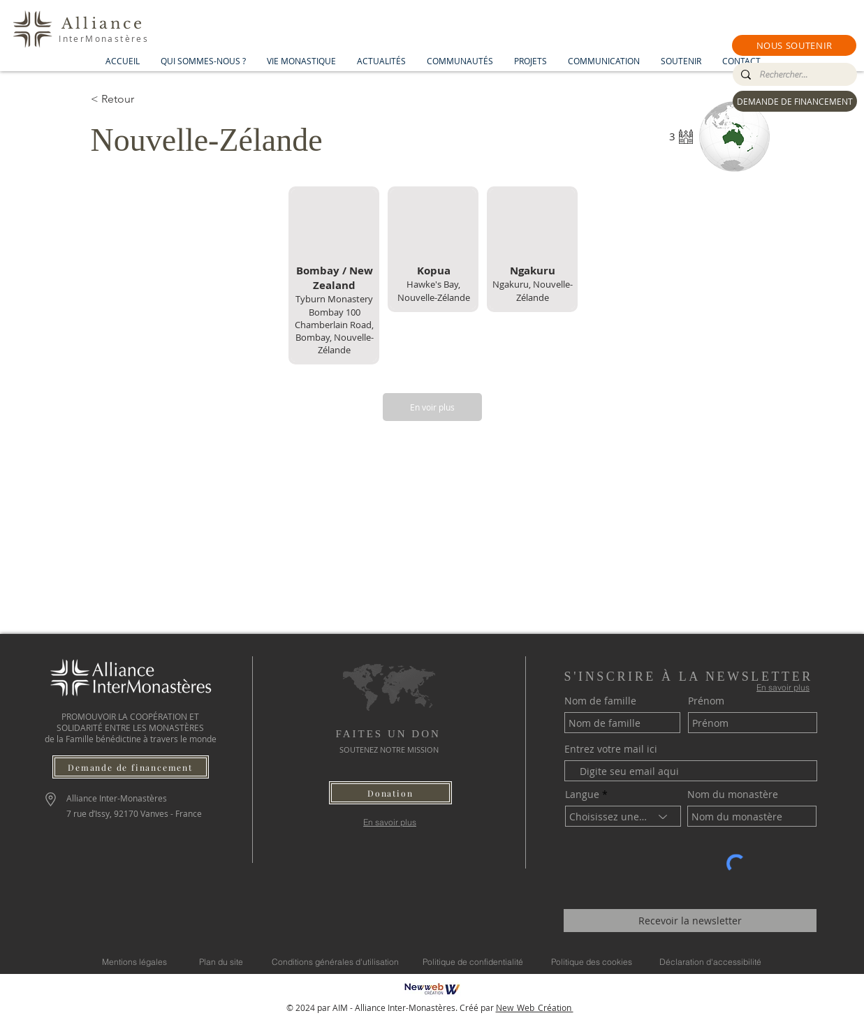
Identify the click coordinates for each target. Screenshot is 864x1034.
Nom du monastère (732, 794)
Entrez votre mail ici (610, 749)
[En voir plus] (432, 407)
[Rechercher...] (793, 75)
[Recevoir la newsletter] (690, 920)
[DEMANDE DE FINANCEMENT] (795, 101)
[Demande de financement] (130, 766)
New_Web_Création (534, 1007)
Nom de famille (600, 701)
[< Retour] (140, 99)
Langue (582, 794)
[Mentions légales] (134, 961)
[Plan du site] (221, 961)
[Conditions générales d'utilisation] (335, 961)
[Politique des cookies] (591, 961)
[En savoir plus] (390, 822)
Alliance (103, 24)
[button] (794, 45)
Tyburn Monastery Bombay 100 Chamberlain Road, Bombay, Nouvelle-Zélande (334, 324)
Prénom (706, 701)
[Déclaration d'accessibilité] (710, 961)
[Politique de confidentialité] (472, 961)
